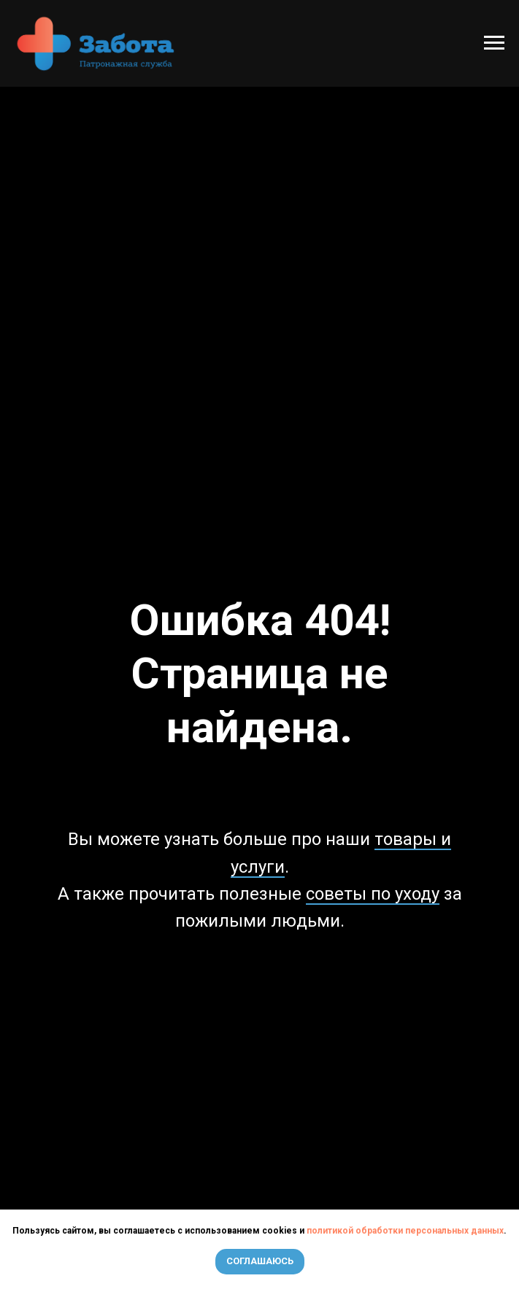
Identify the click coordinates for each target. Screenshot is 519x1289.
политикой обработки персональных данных (405, 1231)
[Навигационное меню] (494, 43)
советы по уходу (372, 894)
